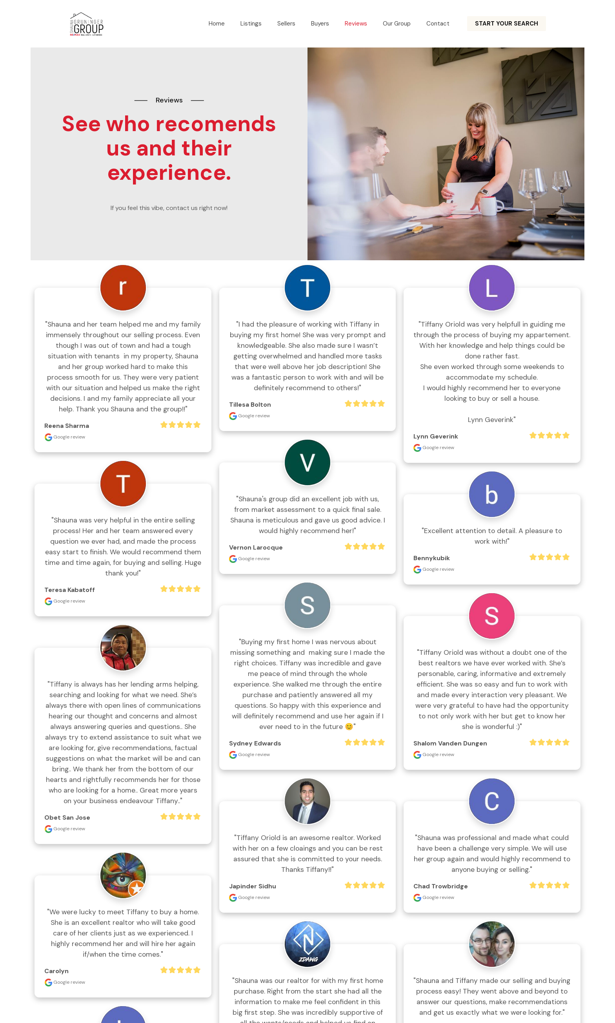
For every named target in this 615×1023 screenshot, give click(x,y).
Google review (64, 437)
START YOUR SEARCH (506, 23)
